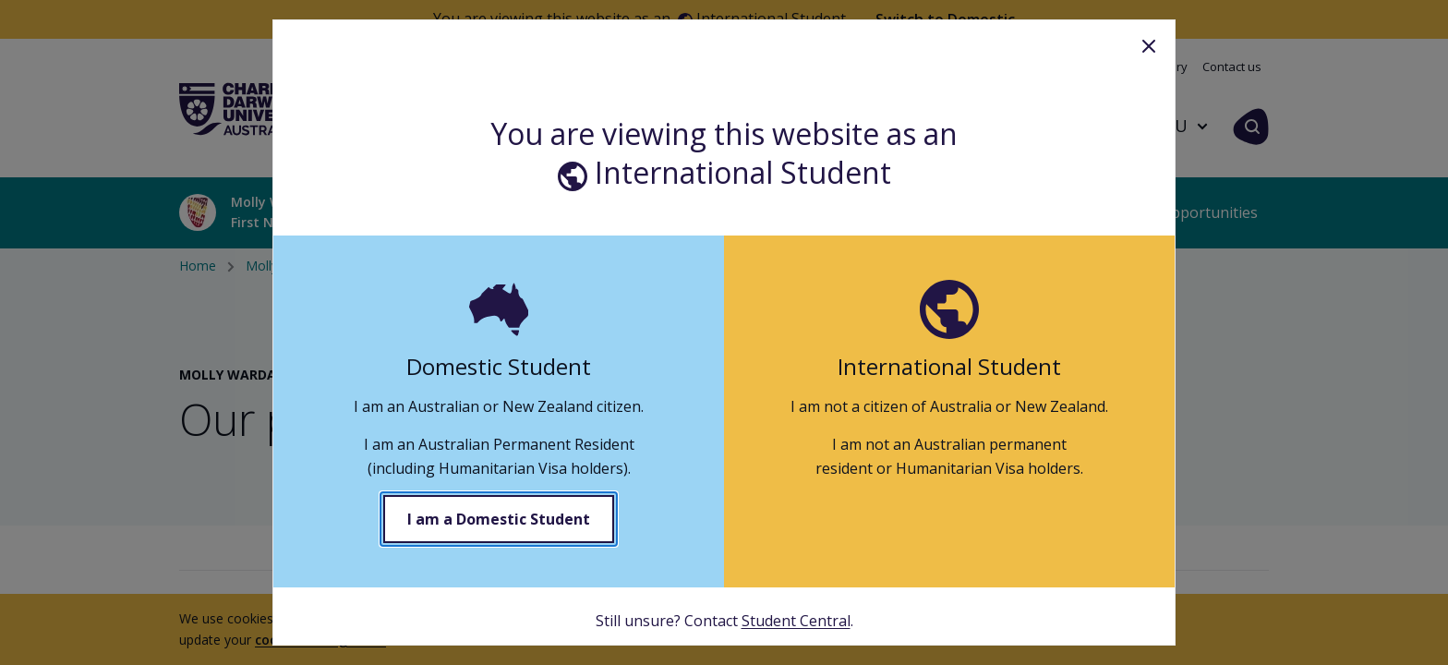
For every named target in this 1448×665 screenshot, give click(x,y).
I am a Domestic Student (498, 519)
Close (1148, 46)
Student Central (796, 621)
